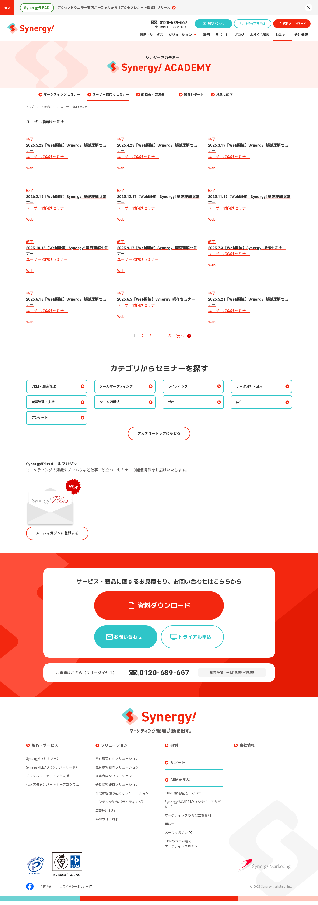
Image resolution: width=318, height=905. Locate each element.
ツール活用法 (112, 407)
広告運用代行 (105, 814)
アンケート (42, 423)
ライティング (181, 390)
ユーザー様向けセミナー (134, 96)
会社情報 (301, 34)
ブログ (239, 34)
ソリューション (180, 34)
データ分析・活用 (253, 390)
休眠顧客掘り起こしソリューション (122, 796)
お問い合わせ (216, 23)
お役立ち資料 (260, 34)
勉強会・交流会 (176, 96)
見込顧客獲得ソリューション (117, 771)
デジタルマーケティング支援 (47, 779)
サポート (222, 34)
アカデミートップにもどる (159, 439)
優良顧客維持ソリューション (117, 788)
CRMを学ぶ (180, 783)
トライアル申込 (255, 23)
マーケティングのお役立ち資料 (188, 819)
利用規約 (46, 890)
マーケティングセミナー (85, 96)
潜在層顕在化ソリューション (117, 762)
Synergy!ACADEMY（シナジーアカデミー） (193, 808)
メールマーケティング (120, 390)
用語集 (170, 827)
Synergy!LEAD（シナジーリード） (52, 771)
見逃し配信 (248, 96)
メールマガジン (178, 836)
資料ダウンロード (294, 23)
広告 (241, 407)
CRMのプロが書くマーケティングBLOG (181, 847)
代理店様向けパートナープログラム (52, 788)
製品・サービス (151, 34)
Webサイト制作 (107, 822)
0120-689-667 (164, 676)
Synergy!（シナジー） (43, 762)
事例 (206, 34)
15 (168, 340)
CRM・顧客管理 (47, 390)
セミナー (282, 34)
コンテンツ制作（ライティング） (120, 805)
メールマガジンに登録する (60, 540)
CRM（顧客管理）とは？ (183, 796)
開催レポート (217, 96)
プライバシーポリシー (76, 890)
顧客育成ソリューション (113, 779)
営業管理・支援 (46, 407)
